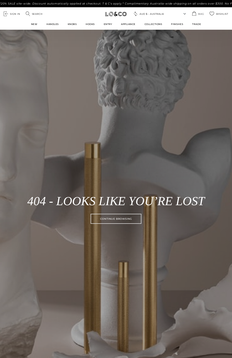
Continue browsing (116, 218)
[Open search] (34, 14)
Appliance (128, 24)
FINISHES (177, 24)
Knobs (72, 24)
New (34, 24)
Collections (153, 24)
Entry (108, 24)
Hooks (90, 24)
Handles (52, 24)
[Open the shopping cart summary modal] (198, 14)
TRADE (196, 24)
